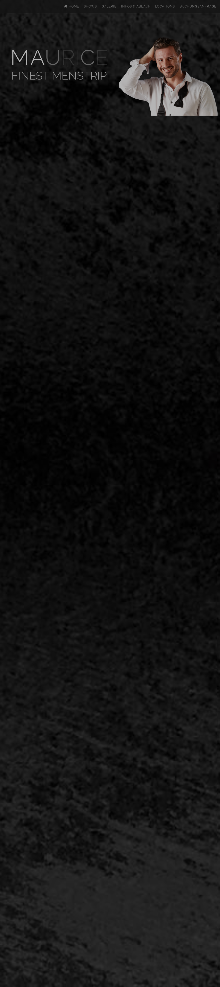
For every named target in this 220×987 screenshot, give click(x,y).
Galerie (109, 6)
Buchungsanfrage (198, 6)
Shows (90, 6)
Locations (165, 6)
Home (71, 6)
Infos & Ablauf (135, 6)
